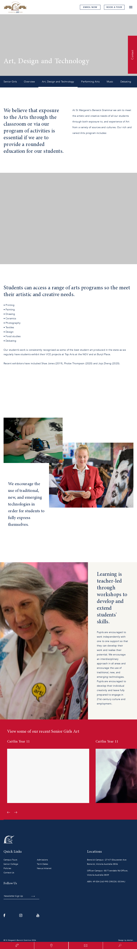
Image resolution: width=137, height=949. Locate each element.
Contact (132, 54)
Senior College (11, 864)
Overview (29, 81)
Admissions (42, 859)
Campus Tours (10, 859)
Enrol (90, 7)
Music (110, 81)
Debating (125, 81)
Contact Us (9, 872)
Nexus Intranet (44, 868)
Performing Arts (90, 81)
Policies (7, 868)
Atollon (130, 940)
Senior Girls (10, 81)
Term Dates (42, 864)
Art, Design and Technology (58, 81)
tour (114, 7)
